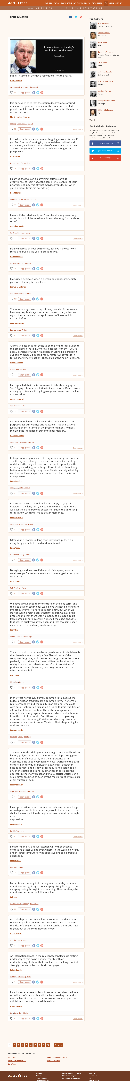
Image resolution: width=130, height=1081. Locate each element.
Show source (78, 129)
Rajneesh (14, 897)
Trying (24, 330)
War (18, 831)
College (23, 369)
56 (15, 411)
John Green (15, 581)
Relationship (15, 233)
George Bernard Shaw (106, 100)
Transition (18, 406)
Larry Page (14, 630)
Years (12, 488)
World (24, 588)
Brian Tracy (15, 548)
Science (13, 330)
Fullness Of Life (15, 904)
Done (25, 940)
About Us (92, 1073)
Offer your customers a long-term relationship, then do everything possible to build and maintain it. (41, 541)
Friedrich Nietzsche (105, 81)
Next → (58, 1045)
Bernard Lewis (16, 730)
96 (15, 268)
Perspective (25, 163)
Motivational (15, 199)
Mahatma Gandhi (105, 72)
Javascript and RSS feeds (71, 1073)
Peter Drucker (16, 481)
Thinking (27, 737)
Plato (12, 682)
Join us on (105, 143)
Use (24, 406)
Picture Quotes (83, 3)
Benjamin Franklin (105, 52)
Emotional (23, 442)
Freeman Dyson (17, 323)
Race (29, 976)
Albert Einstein (103, 23)
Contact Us (93, 1076)
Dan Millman (15, 193)
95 (15, 238)
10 (48, 1045)
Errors (21, 682)
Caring (12, 163)
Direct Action (22, 123)
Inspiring (20, 263)
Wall (11, 867)
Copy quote (25, 93)
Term (11, 1057)
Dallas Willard (16, 933)
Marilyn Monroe (104, 91)
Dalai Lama (15, 156)
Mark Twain (102, 42)
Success (28, 263)
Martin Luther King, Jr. (20, 117)
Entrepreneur (24, 488)
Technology (27, 636)
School (12, 369)
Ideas (19, 330)
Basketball (25, 199)
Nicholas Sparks (17, 226)
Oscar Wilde (102, 62)
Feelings (31, 442)
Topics (56, 3)
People (30, 123)
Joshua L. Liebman (18, 287)
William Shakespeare (106, 110)
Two (16, 488)
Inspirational (15, 87)
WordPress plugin (69, 1076)
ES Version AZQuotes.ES (71, 1078)
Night (12, 791)
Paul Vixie (14, 675)
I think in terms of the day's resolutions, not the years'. (41, 75)
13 (15, 129)
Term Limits (23, 1013)
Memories (14, 442)
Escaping (25, 904)
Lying (16, 867)
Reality (20, 737)
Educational (33, 87)
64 (15, 92)
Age (11, 406)
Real (16, 682)
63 (15, 205)
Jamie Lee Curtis (17, 399)
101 (15, 299)
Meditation (34, 904)
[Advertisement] (46, 28)
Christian (13, 737)
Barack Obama (16, 363)
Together (17, 588)
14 (15, 909)
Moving (13, 123)
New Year (24, 87)
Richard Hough (16, 785)
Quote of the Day (68, 3)
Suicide (12, 831)
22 (15, 873)
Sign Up (119, 3)
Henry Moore (16, 80)
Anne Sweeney (16, 256)
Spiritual (33, 199)
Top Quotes (97, 3)
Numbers (30, 791)
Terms (91, 1078)
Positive (13, 263)
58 (15, 168)
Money (12, 636)
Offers (27, 554)
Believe (19, 636)
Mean (23, 233)
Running (13, 976)
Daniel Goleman (17, 435)
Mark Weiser (15, 860)
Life (11, 293)
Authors (48, 3)
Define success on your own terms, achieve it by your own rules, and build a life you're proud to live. (43, 250)
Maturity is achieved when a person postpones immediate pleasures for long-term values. (43, 280)
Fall (11, 588)
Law (11, 1013)
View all (92, 120)
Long (18, 163)
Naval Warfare (20, 791)
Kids (17, 369)
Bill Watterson (16, 517)
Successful (29, 524)
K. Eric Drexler (16, 970)
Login (111, 3)
